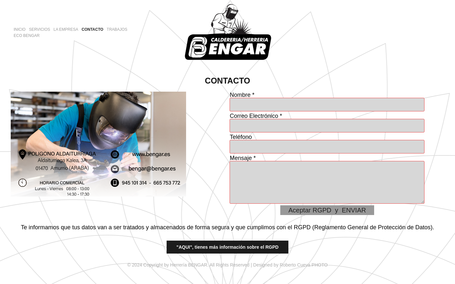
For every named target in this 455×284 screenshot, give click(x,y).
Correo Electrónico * (256, 116)
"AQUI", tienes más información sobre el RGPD (227, 247)
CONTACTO (92, 29)
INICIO (20, 29)
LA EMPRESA (66, 29)
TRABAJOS (117, 29)
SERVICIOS (39, 29)
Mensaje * (243, 158)
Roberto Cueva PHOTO (304, 264)
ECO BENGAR (27, 35)
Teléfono (241, 137)
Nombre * (242, 95)
